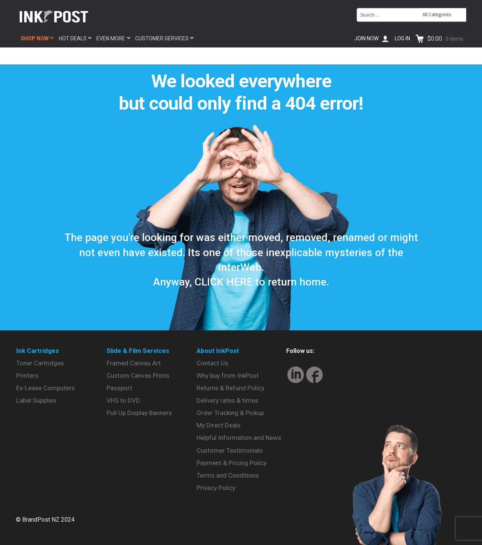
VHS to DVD (123, 400)
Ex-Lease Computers (45, 388)
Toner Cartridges (40, 363)
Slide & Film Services (138, 350)
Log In (402, 38)
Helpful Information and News (239, 437)
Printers (27, 375)
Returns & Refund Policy (230, 388)
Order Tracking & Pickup (230, 413)
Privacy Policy (216, 488)
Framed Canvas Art (134, 363)
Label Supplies (36, 400)
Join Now (366, 38)
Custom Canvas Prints (138, 375)
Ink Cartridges (37, 350)
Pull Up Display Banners (139, 413)
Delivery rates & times (227, 400)
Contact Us (212, 363)
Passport (119, 388)
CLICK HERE (224, 282)
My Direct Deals (219, 425)
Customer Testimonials (230, 450)
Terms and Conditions (228, 475)
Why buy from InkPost (228, 375)
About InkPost (218, 350)
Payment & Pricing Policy (232, 463)
